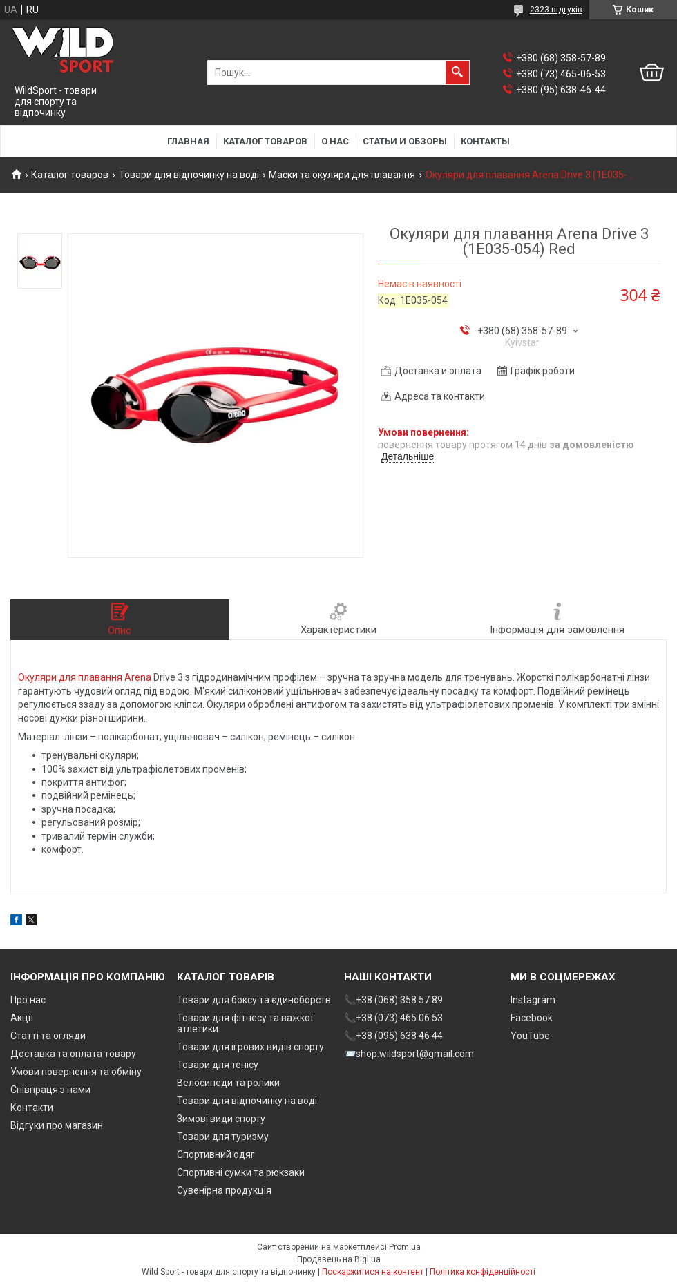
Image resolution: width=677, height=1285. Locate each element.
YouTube (530, 1035)
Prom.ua (405, 1247)
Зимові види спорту (221, 1118)
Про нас (28, 999)
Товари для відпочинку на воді (189, 174)
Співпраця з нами (50, 1089)
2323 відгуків (556, 10)
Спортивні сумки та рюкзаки (241, 1172)
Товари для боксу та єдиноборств (254, 999)
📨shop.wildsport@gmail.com (409, 1053)
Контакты (485, 141)
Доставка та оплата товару (73, 1053)
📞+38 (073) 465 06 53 (393, 1017)
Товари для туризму (223, 1136)
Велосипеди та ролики (228, 1082)
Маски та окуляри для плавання (342, 174)
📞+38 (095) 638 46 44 (393, 1035)
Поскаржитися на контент (372, 1272)
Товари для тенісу (217, 1064)
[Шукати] (457, 72)
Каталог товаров (265, 141)
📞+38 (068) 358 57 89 (393, 999)
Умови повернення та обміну (76, 1071)
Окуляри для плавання (70, 677)
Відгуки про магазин (56, 1125)
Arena (137, 677)
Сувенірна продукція (224, 1190)
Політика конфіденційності (482, 1272)
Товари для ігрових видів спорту (250, 1046)
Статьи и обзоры (405, 141)
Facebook (532, 1017)
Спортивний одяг (216, 1154)
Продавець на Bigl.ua (339, 1259)
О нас (335, 141)
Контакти (31, 1107)
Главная (188, 141)
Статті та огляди (48, 1035)
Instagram (533, 999)
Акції (21, 1017)
